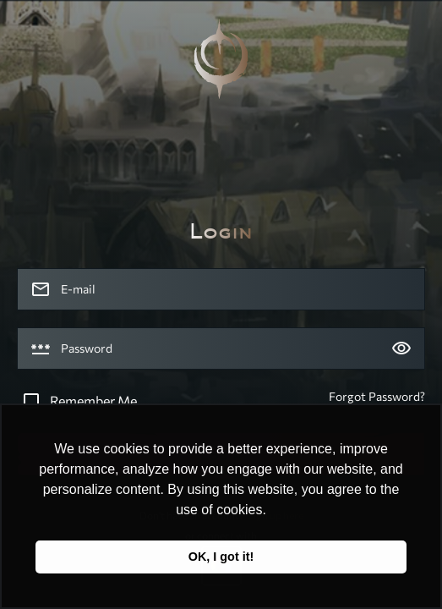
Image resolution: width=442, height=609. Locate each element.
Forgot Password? (377, 396)
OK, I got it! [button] (221, 556)
